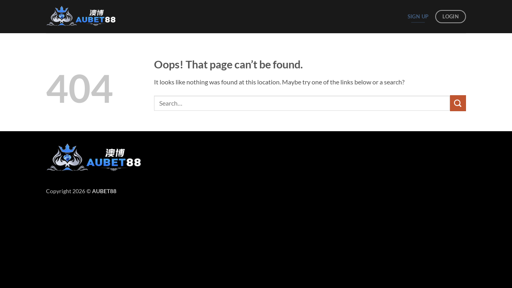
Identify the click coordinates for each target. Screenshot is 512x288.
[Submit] (458, 103)
